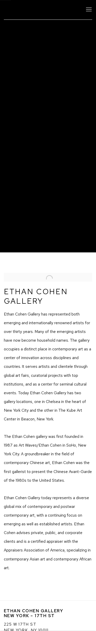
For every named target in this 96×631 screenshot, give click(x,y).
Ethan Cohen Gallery (40, 10)
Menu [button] (88, 10)
